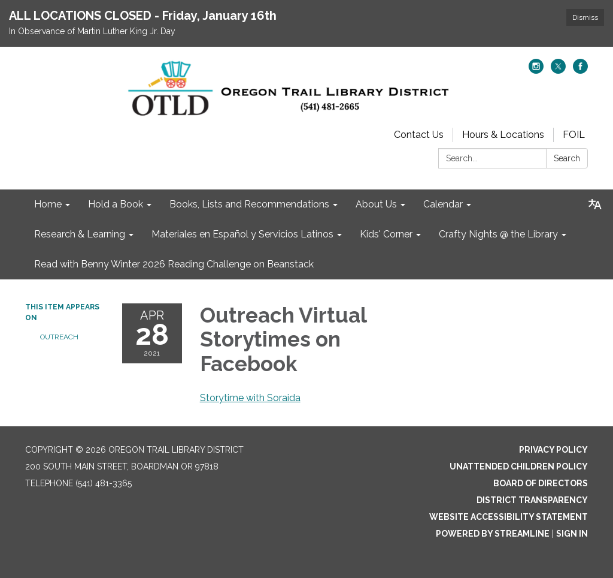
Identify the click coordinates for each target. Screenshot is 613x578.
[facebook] (580, 70)
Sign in (572, 533)
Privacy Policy (553, 449)
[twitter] (558, 70)
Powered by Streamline (493, 533)
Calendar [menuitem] (443, 204)
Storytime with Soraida (250, 398)
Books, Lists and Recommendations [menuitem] (249, 204)
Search (567, 158)
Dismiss (585, 17)
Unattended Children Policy (519, 466)
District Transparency (532, 500)
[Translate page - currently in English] (595, 204)
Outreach (59, 337)
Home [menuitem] (48, 204)
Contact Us (419, 134)
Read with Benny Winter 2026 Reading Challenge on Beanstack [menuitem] (174, 264)
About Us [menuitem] (376, 204)
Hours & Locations (503, 134)
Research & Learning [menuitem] (79, 234)
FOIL (574, 134)
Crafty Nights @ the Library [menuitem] (498, 234)
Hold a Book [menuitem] (115, 204)
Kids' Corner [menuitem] (386, 234)
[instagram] (536, 70)
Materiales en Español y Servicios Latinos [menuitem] (242, 234)
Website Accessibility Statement (508, 517)
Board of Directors (540, 483)
